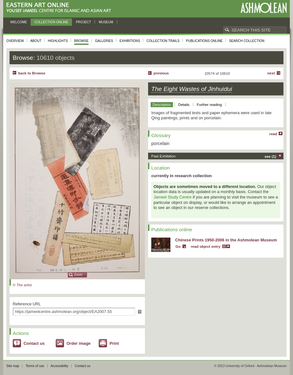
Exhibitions (129, 41)
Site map (12, 366)
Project (83, 22)
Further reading (209, 105)
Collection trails (163, 41)
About (35, 41)
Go (178, 246)
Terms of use (34, 366)
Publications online (204, 41)
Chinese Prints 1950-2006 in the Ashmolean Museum (226, 240)
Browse (81, 41)
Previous (161, 73)
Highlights (58, 41)
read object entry (205, 246)
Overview (15, 41)
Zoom (78, 274)
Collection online (51, 22)
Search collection (246, 41)
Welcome (18, 22)
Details (183, 105)
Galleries (104, 41)
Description (162, 105)
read (273, 134)
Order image (78, 343)
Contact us (34, 343)
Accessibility (59, 366)
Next (271, 73)
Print (114, 343)
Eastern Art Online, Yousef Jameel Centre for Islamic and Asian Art (60, 8)
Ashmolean (263, 8)
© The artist (22, 285)
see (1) (270, 156)
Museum (106, 22)
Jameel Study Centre (173, 197)
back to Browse (31, 73)
